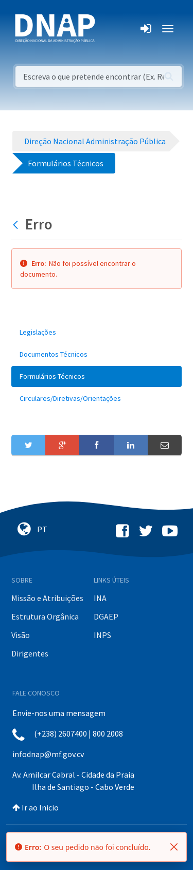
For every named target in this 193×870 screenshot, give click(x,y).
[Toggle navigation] (110, 28)
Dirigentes (29, 653)
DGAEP (106, 616)
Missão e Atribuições (47, 598)
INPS (102, 635)
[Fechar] (174, 847)
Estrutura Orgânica (45, 616)
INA (100, 598)
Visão (20, 635)
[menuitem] (96, 332)
